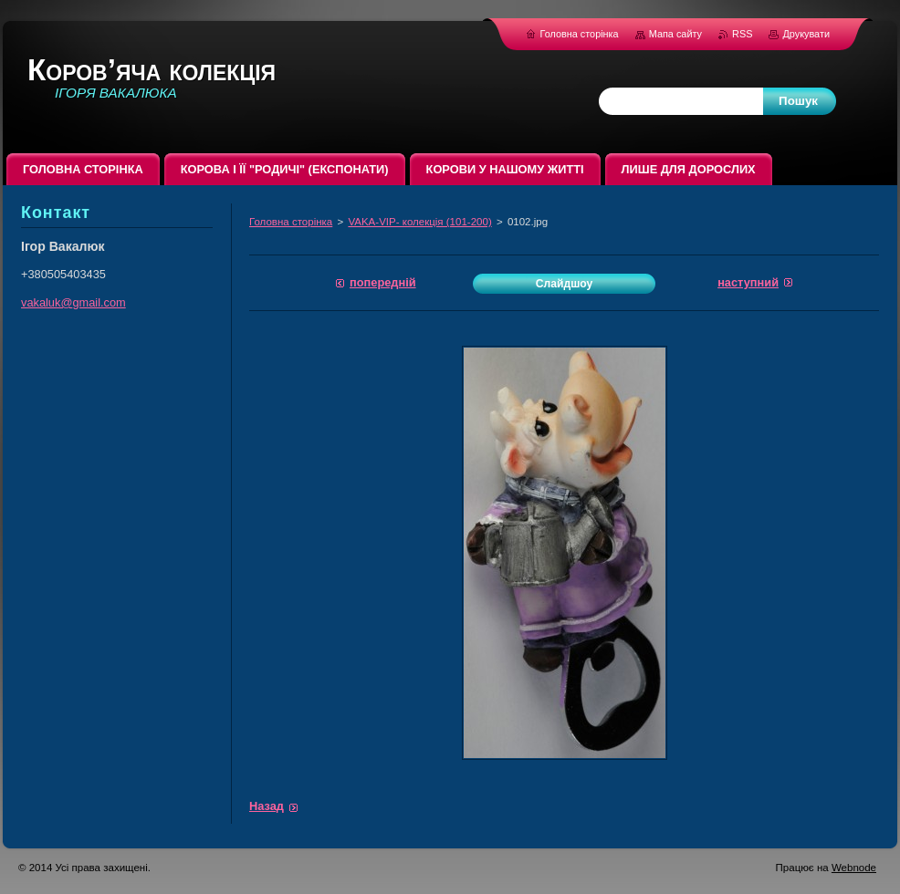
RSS (743, 33)
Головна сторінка (290, 221)
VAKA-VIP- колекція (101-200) (419, 221)
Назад (266, 806)
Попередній (383, 282)
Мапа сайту (675, 33)
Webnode (854, 867)
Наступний (748, 282)
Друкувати (806, 33)
